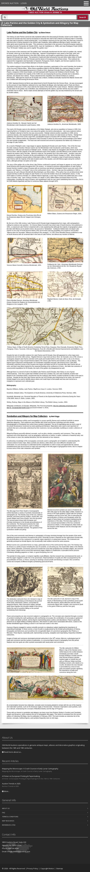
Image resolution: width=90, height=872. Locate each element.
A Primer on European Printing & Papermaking (21, 776)
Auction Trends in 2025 (11, 783)
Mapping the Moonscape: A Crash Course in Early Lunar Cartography (30, 768)
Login (24, 3)
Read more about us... (12, 752)
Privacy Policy (32, 868)
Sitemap (59, 868)
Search (82, 17)
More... (5, 791)
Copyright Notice (47, 868)
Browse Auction (9, 3)
